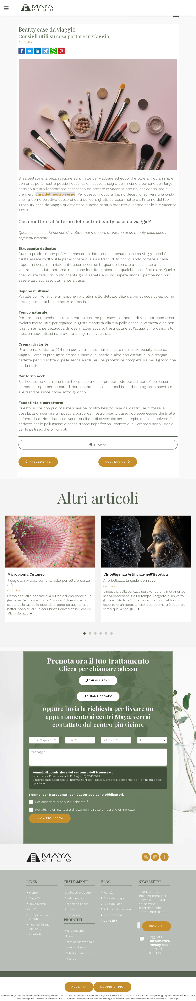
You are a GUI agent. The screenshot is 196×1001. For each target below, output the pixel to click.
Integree (70, 958)
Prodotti (73, 919)
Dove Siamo (37, 903)
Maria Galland (74, 930)
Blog (106, 881)
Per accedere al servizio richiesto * (58, 802)
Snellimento (73, 898)
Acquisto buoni (75, 947)
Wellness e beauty (78, 892)
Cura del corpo (114, 898)
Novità (108, 892)
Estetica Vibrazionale (79, 941)
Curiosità (25, 42)
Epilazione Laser (76, 903)
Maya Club (36, 898)
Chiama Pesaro (98, 696)
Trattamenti (76, 881)
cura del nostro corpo (55, 194)
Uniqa (69, 936)
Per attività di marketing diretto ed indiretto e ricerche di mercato (82, 810)
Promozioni (72, 915)
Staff (32, 909)
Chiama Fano (98, 680)
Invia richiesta (50, 818)
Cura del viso (113, 903)
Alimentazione (114, 915)
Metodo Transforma (79, 953)
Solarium (71, 909)
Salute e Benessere (118, 909)
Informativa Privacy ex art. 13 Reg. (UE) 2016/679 (66, 776)
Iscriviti (156, 926)
